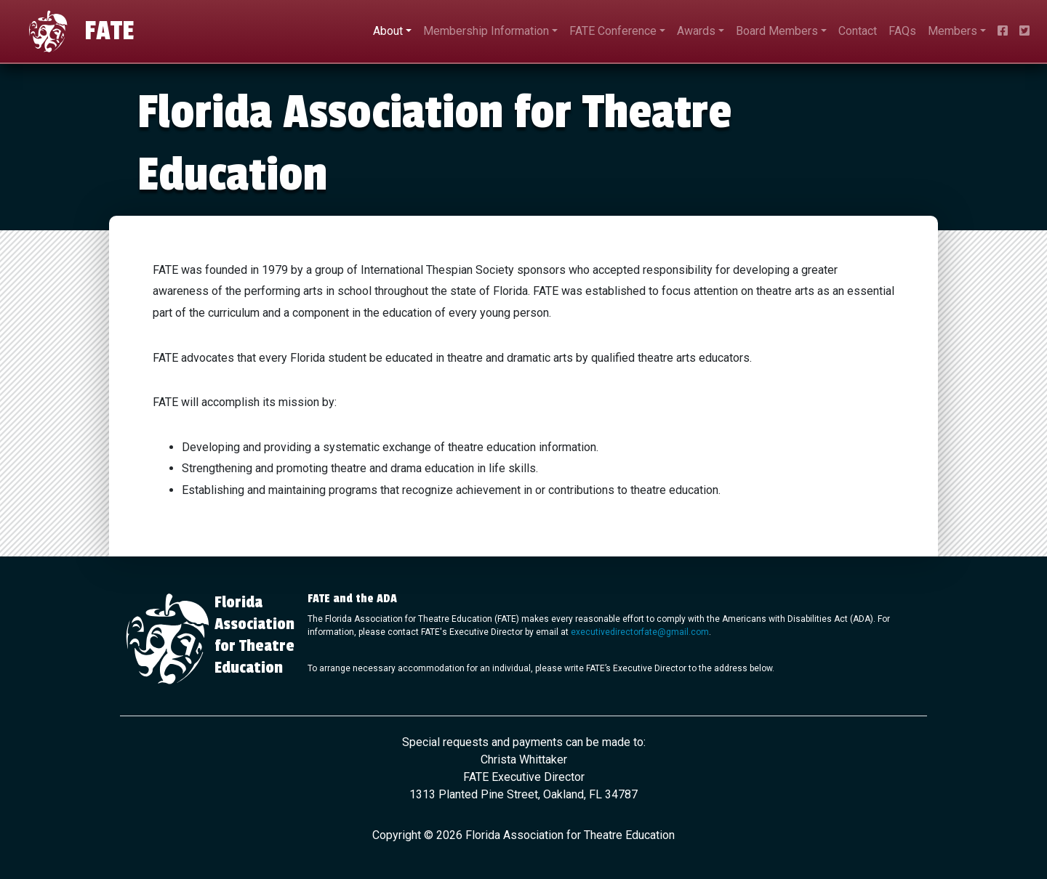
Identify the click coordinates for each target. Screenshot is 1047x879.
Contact (857, 31)
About (388, 31)
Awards (696, 31)
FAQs (902, 31)
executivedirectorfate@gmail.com (640, 632)
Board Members (777, 31)
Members (952, 31)
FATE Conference (613, 31)
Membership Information (486, 31)
